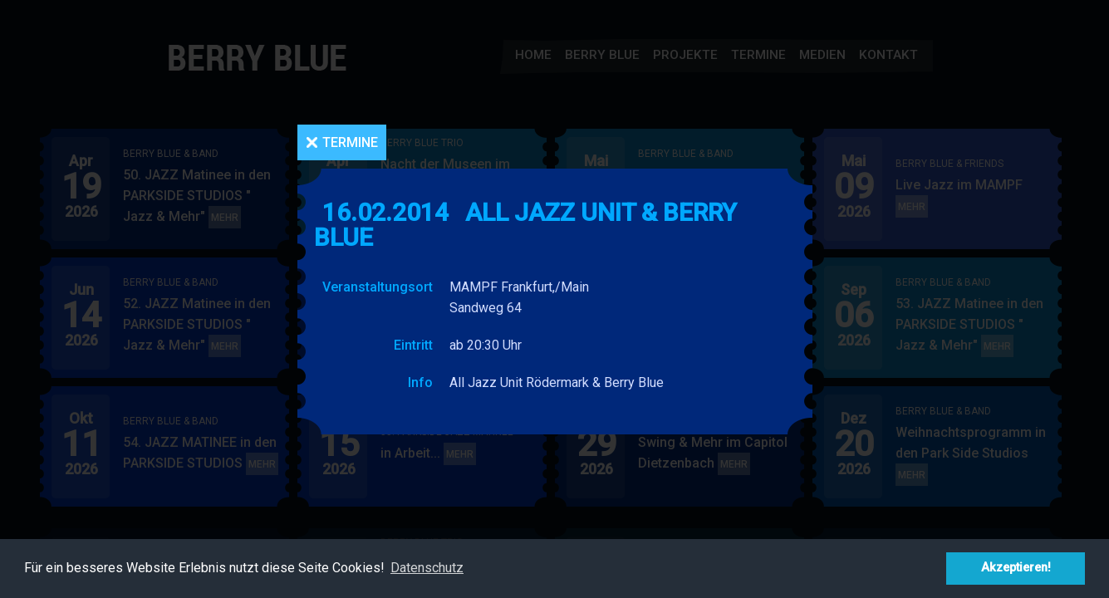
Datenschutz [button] (427, 568)
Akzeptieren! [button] (1016, 568)
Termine (350, 142)
